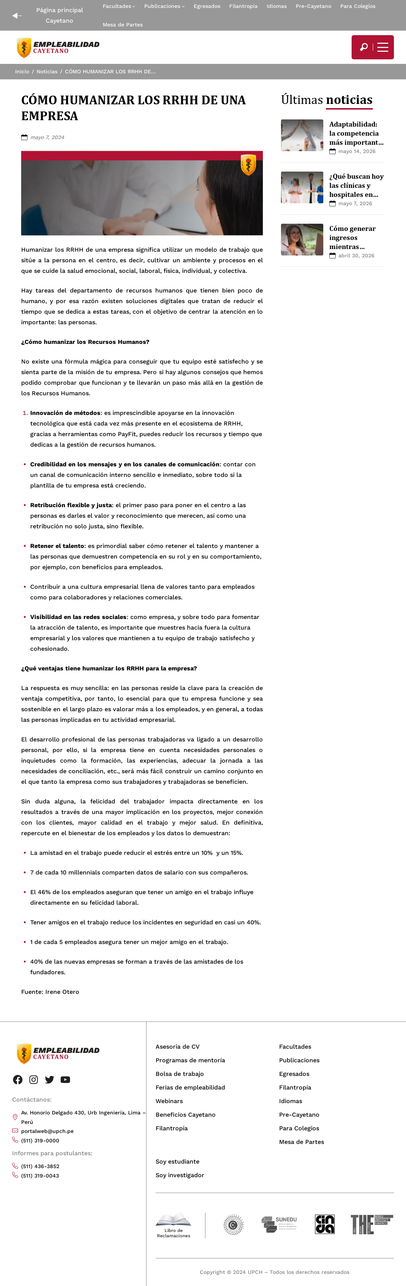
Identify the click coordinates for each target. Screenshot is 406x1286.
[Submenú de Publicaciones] (183, 6)
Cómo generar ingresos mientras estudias (352, 241)
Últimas (327, 99)
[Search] (364, 47)
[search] (364, 47)
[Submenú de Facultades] (133, 6)
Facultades (117, 6)
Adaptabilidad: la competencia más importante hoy (355, 137)
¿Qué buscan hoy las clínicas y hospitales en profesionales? (356, 189)
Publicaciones (162, 6)
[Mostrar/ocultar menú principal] (382, 47)
